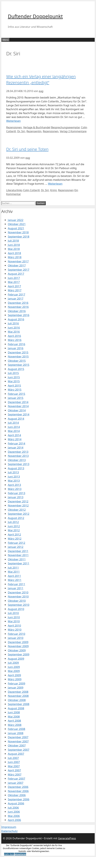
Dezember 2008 (18, 692)
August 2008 (16, 708)
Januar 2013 (15, 497)
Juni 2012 (14, 526)
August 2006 (16, 803)
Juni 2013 (14, 476)
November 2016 (18, 307)
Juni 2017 (14, 278)
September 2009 (18, 654)
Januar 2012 (15, 547)
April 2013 (14, 485)
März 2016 (14, 340)
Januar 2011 (15, 588)
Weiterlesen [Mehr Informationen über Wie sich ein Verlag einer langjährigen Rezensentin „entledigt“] (13, 121)
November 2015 (18, 356)
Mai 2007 (14, 766)
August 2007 (16, 754)
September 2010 (18, 605)
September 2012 (18, 514)
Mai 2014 (14, 431)
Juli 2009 (13, 663)
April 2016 (14, 336)
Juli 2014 (13, 423)
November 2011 (18, 555)
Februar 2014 (16, 443)
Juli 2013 (13, 472)
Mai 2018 (14, 249)
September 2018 (18, 236)
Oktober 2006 (17, 795)
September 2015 (18, 365)
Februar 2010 (16, 634)
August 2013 (16, 468)
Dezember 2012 (18, 501)
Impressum (8, 827)
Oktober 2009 (17, 650)
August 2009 (16, 658)
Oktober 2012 (17, 510)
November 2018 (18, 232)
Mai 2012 (14, 530)
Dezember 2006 (18, 787)
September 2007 (18, 750)
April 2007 (14, 770)
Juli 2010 (13, 613)
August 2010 (16, 609)
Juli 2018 (13, 240)
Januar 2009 (15, 687)
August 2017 (16, 274)
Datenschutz (9, 831)
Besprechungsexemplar (65, 127)
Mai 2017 (14, 282)
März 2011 (14, 580)
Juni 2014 (14, 427)
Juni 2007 (14, 762)
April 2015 (14, 385)
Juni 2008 (14, 712)
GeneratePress (67, 838)
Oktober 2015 (17, 361)
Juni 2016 (14, 327)
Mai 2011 (14, 571)
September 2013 (18, 464)
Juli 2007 (13, 758)
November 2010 (18, 596)
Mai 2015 (14, 381)
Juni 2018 (14, 245)
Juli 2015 (13, 373)
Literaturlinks (14, 190)
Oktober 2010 (17, 601)
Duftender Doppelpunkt (35, 16)
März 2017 (14, 290)
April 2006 (14, 820)
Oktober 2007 (17, 745)
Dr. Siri (21, 131)
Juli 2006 (13, 807)
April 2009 (14, 675)
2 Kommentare (77, 131)
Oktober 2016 (17, 311)
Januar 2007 (15, 783)
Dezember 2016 (18, 303)
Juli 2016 (13, 323)
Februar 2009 (16, 683)
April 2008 (14, 720)
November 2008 (18, 696)
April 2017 (14, 286)
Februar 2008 (16, 729)
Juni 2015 (14, 377)
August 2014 (16, 418)
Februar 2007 (16, 778)
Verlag (64, 131)
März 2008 (14, 725)
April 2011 (14, 576)
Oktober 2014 (17, 410)
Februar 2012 (16, 543)
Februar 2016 (16, 344)
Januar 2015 (15, 398)
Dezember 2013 (18, 452)
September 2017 (18, 269)
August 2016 (16, 319)
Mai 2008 (14, 716)
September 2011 (18, 563)
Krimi (53, 190)
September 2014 (18, 414)
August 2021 (16, 228)
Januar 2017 (15, 298)
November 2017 (18, 261)
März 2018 (14, 257)
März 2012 (14, 538)
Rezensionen (14, 127)
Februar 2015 (16, 394)
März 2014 (14, 439)
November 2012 (18, 505)
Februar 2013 (16, 493)
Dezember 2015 (18, 352)
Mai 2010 (14, 621)
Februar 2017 (16, 294)
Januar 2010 (15, 638)
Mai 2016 (14, 331)
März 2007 (14, 774)
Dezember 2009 (18, 642)
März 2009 (14, 679)
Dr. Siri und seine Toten (27, 149)
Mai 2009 (14, 671)
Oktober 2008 (17, 700)
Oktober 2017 (17, 265)
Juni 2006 (14, 812)
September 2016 (18, 315)
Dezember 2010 (18, 592)
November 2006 (18, 791)
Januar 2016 (15, 348)
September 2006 (18, 799)
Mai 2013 (14, 480)
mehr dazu (9, 854)
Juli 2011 (13, 567)
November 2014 (18, 406)
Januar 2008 (15, 733)
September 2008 (18, 704)
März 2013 (14, 489)
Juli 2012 (13, 522)
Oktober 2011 (17, 559)
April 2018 (14, 253)
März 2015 (14, 389)
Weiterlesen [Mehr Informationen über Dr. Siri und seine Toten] (55, 183)
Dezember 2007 (18, 737)
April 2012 (14, 534)
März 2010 (14, 629)
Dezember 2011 (18, 551)
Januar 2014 (15, 447)
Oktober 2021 (17, 224)
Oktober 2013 (17, 460)
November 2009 (18, 646)
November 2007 (18, 741)
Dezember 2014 (18, 402)
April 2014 (14, 435)
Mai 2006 (14, 816)
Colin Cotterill (31, 190)
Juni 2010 (14, 617)
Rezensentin (33, 131)
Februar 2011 (16, 584)
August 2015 (16, 369)
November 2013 (18, 456)
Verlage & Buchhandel (36, 127)
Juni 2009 (14, 667)
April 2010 (14, 625)
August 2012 (16, 518)
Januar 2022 (15, 220)
